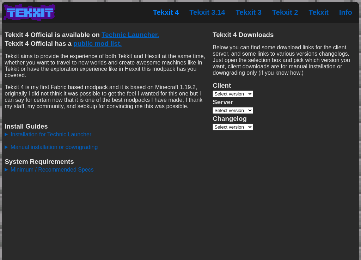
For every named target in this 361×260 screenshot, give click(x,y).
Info (345, 12)
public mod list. (97, 43)
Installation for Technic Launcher (51, 134)
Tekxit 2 (285, 12)
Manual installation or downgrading (54, 147)
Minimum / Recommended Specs (52, 170)
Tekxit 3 (249, 12)
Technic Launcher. (130, 34)
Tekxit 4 (166, 12)
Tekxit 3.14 (207, 12)
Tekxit (318, 12)
